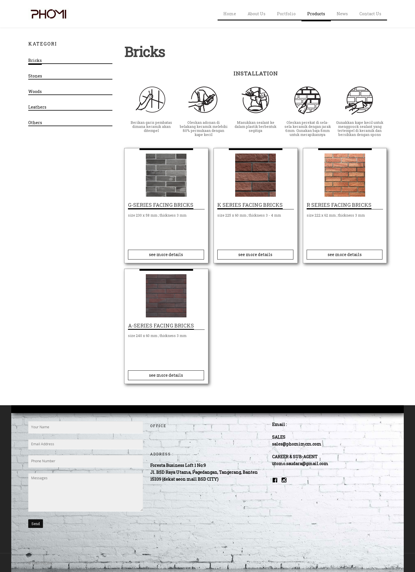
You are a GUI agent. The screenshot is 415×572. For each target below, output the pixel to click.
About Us (256, 13)
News (342, 13)
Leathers (37, 107)
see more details (166, 254)
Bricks (35, 60)
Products (316, 13)
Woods (35, 91)
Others (35, 122)
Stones (35, 76)
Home (229, 13)
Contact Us (370, 13)
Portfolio (286, 13)
